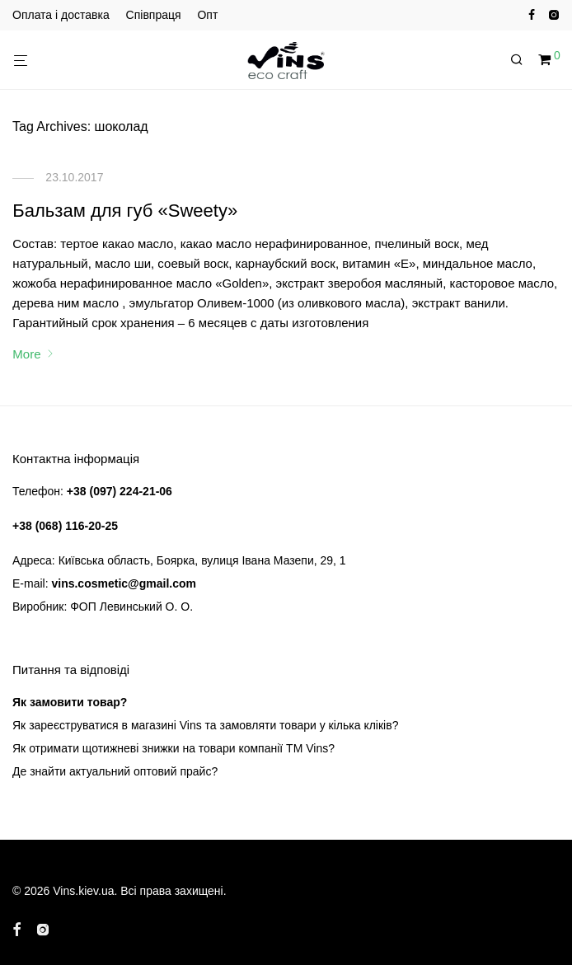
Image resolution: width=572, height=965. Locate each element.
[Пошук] (523, 60)
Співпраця (153, 15)
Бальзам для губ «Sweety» (124, 210)
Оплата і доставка (61, 15)
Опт (207, 15)
